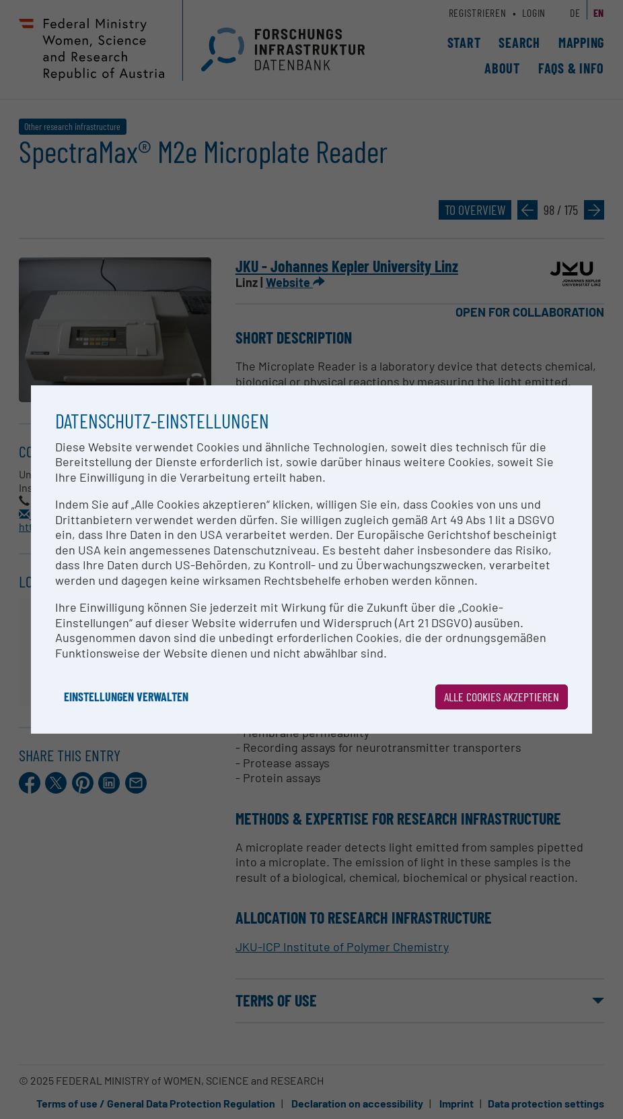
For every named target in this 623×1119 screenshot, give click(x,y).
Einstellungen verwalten (126, 696)
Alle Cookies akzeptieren (501, 696)
